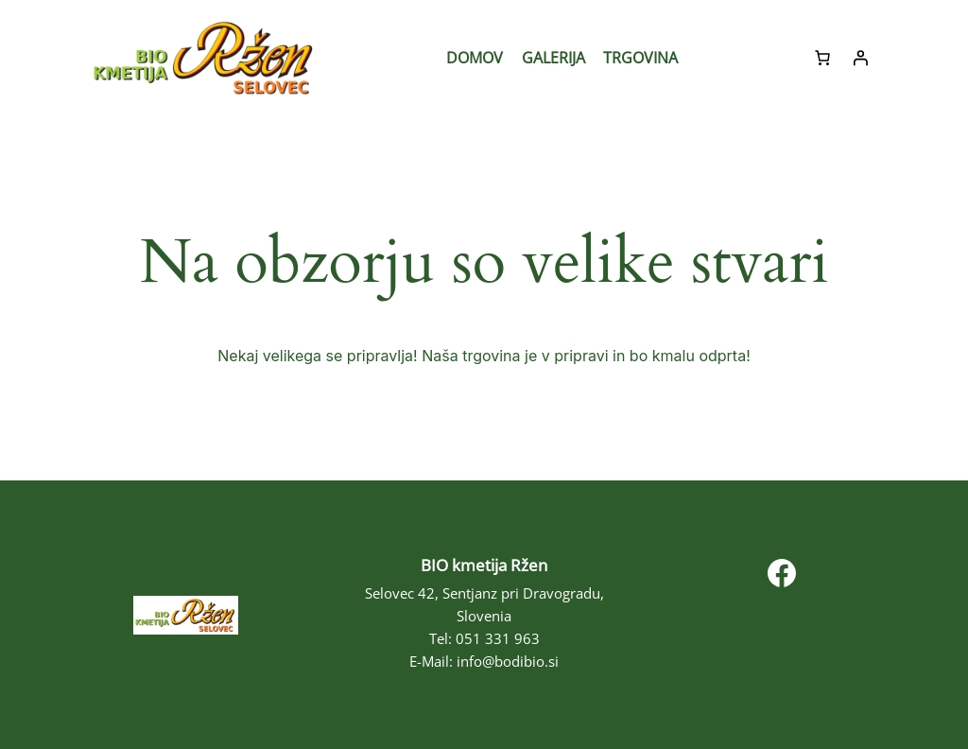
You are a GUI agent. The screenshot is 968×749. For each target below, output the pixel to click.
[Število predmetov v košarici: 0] (822, 58)
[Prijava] (860, 58)
